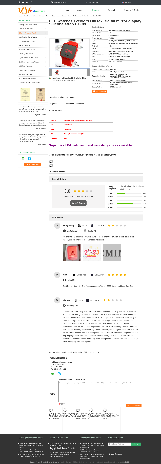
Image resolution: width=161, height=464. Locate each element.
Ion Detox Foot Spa (25, 74)
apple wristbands (75, 352)
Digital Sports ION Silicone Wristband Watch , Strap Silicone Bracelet (98, 415)
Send (136, 444)
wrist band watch (59, 352)
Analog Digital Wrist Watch (28, 25)
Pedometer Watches (26, 29)
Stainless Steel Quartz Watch (29, 62)
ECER (127, 462)
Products (96, 10)
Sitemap (118, 454)
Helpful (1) (92, 231)
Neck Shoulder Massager (27, 78)
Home (66, 10)
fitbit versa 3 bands (91, 352)
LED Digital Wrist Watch (27, 41)
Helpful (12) (71, 280)
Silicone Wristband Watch (41, 16)
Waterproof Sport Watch (27, 49)
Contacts (112, 10)
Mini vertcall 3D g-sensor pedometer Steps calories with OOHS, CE (31, 455)
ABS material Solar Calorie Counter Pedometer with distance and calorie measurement (92, 445)
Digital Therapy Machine (27, 70)
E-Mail (111, 454)
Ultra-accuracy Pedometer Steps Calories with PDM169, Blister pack (31, 451)
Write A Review (78, 203)
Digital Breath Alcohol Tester (28, 58)
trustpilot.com (72, 231)
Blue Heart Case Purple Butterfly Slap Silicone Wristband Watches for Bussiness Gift (57, 415)
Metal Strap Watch (25, 45)
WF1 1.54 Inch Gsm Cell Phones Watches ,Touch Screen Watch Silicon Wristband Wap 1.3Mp (84, 415)
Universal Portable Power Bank (29, 83)
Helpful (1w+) (72, 306)
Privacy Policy (35, 462)
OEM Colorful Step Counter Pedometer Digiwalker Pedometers (63, 444)
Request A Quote (131, 10)
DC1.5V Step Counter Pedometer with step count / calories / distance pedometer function (62, 454)
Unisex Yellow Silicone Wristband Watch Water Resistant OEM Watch (70, 415)
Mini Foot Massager (25, 66)
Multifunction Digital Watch (28, 37)
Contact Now (101, 91)
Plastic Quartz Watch (26, 54)
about (80, 10)
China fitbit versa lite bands (50, 462)
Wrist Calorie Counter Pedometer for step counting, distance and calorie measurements (92, 456)
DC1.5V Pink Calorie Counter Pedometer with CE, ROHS (89, 451)
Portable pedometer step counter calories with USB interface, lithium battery (31, 445)
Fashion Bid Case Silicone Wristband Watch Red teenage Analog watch (111, 415)
